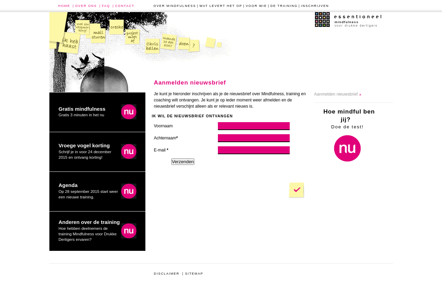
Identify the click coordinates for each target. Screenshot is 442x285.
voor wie (256, 6)
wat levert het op (221, 6)
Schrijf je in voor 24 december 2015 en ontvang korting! (85, 150)
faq (106, 6)
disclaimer (167, 273)
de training (284, 6)
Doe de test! (349, 118)
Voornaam (163, 126)
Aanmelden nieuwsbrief (336, 94)
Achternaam (166, 138)
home (64, 6)
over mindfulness (175, 6)
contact (124, 6)
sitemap (194, 273)
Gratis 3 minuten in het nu (82, 111)
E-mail (161, 150)
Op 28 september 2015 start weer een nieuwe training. (88, 190)
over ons (86, 6)
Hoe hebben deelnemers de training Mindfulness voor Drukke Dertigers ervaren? (89, 230)
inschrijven (315, 6)
